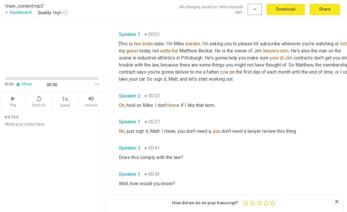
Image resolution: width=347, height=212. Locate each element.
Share (324, 9)
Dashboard (18, 12)
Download (285, 9)
